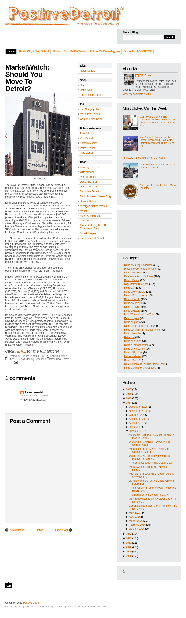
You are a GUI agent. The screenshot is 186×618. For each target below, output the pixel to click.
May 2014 (134, 512)
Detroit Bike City (133, 352)
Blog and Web (99, 606)
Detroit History (132, 310)
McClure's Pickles (90, 114)
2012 (129, 538)
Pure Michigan (88, 133)
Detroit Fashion (132, 341)
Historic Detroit (88, 201)
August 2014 (136, 422)
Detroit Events (132, 299)
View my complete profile (137, 94)
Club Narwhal (87, 172)
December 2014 (138, 406)
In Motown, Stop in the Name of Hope (144, 157)
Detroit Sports (132, 322)
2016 (129, 393)
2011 (129, 542)
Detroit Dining (132, 280)
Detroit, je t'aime (89, 186)
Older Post (61, 530)
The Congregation (90, 109)
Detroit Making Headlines (138, 265)
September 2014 (138, 418)
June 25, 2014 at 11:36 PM (34, 395)
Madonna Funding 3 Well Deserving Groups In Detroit (149, 450)
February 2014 (137, 524)
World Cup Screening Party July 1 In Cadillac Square (149, 443)
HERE (20, 351)
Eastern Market (88, 143)
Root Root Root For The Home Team (145, 363)
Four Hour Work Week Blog (95, 196)
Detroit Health (132, 333)
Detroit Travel (131, 306)
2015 (129, 398)
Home (39, 530)
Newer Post (16, 530)
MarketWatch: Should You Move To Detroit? (27, 78)
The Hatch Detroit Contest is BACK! (149, 494)
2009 (129, 551)
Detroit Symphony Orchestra (140, 367)
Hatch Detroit (87, 70)
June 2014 (135, 430)
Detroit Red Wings (134, 348)
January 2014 (136, 528)
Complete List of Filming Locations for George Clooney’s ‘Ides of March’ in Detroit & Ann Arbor (157, 121)
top (9, 585)
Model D (84, 210)
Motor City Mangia (90, 215)
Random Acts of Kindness (138, 276)
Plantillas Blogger (76, 606)
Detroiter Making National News (142, 329)
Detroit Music (131, 303)
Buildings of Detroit (90, 167)
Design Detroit (88, 176)
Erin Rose (145, 75)
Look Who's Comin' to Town (139, 314)
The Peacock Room (91, 94)
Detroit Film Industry (135, 295)
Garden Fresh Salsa (91, 119)
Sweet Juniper (88, 233)
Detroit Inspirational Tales (138, 325)
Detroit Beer (131, 360)
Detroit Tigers (87, 147)
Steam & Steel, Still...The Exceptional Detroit (94, 227)
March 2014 (135, 520)
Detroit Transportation (136, 344)
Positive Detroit (31, 602)
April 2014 (134, 516)
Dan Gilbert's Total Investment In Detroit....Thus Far (158, 166)
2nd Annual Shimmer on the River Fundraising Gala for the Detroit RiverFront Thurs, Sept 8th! (157, 142)
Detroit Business (133, 272)
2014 (129, 402)
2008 (129, 556)
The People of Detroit (92, 238)
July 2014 (134, 426)
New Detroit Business (136, 284)
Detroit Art (129, 287)
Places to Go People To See (140, 268)
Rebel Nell (86, 90)
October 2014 (136, 414)
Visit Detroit (86, 138)
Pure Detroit (86, 152)
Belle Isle (129, 337)
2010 (129, 547)
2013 (129, 533)
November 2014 (138, 410)
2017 (129, 389)
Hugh (83, 85)
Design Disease (26, 606)
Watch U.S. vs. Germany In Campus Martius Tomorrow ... (149, 457)
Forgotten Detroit (89, 191)
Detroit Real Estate (135, 291)
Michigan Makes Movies (93, 206)
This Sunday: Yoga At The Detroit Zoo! (150, 462)
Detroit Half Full (88, 181)
